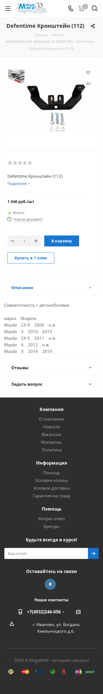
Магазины (51, 442)
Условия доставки (52, 488)
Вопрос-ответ (51, 518)
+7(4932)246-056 (44, 612)
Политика (52, 449)
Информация (51, 463)
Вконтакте (50, 584)
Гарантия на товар (51, 495)
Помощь (51, 472)
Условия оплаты (51, 480)
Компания (51, 409)
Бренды (51, 526)
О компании (51, 419)
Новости (51, 426)
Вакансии (51, 434)
